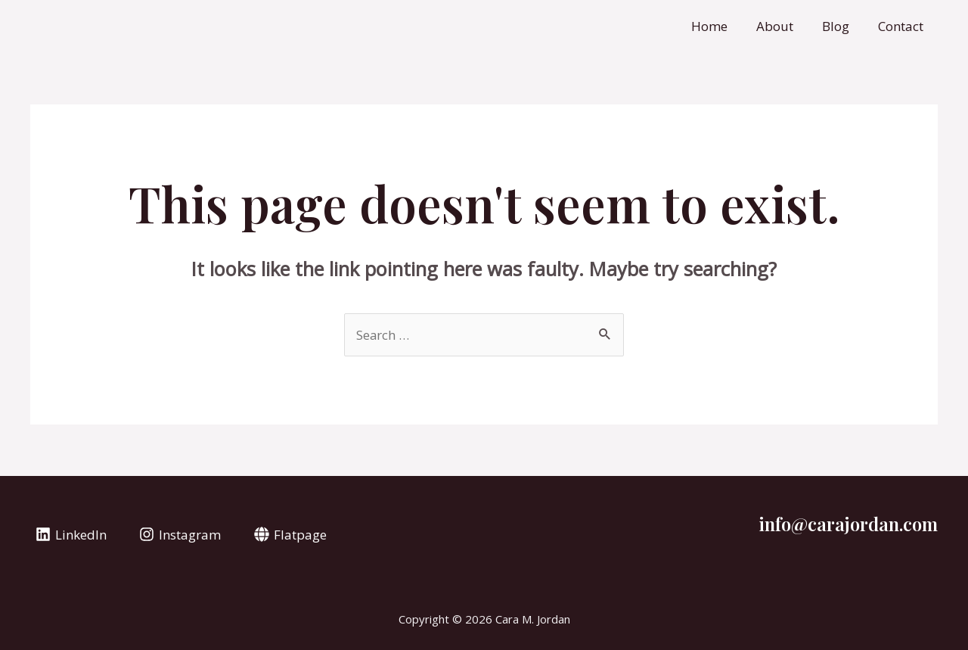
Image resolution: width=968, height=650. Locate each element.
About (782, 26)
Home (720, 26)
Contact (902, 26)
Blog (840, 26)
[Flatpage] (290, 534)
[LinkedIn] (71, 534)
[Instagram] (181, 534)
